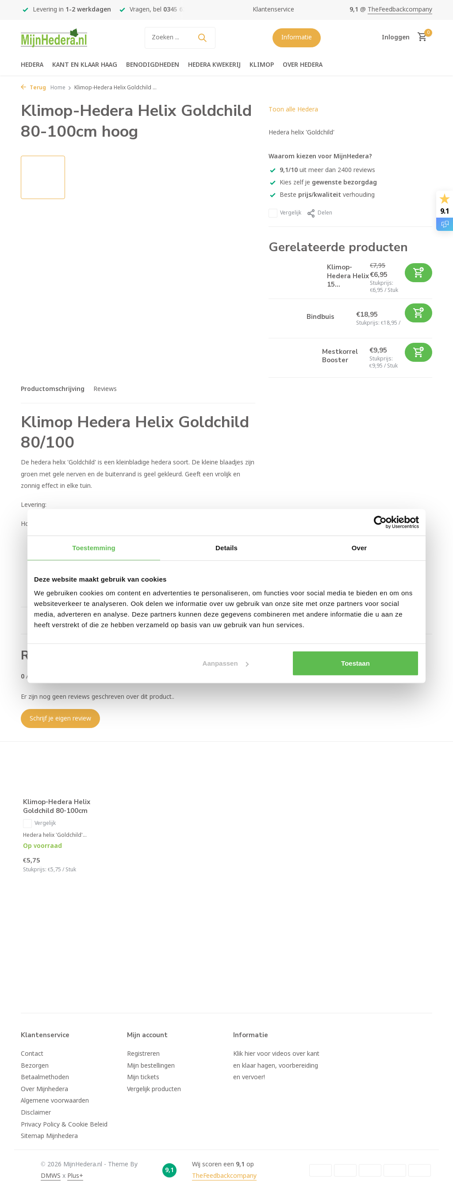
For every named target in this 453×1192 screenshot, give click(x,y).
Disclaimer (36, 1113)
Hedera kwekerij (214, 65)
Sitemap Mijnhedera (49, 1136)
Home (61, 88)
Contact (32, 1054)
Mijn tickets (143, 1077)
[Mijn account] (396, 38)
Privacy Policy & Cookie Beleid (64, 1125)
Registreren (143, 1054)
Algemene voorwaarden (55, 1101)
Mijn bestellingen (151, 1066)
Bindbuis (320, 316)
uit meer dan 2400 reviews (322, 170)
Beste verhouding (322, 195)
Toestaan (355, 663)
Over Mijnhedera (44, 1089)
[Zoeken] (180, 38)
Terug (33, 88)
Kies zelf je (323, 183)
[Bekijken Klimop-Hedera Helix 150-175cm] (294, 278)
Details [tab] (226, 547)
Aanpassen (226, 663)
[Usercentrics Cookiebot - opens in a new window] (380, 522)
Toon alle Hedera (293, 110)
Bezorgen (35, 1066)
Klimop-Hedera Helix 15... (348, 276)
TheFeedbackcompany (400, 10)
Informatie (296, 38)
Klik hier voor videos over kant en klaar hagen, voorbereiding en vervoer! (276, 1065)
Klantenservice (273, 10)
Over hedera (302, 65)
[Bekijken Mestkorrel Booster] (292, 358)
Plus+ (75, 1176)
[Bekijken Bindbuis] (284, 318)
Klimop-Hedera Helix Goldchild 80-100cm (56, 806)
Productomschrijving (52, 389)
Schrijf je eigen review (60, 719)
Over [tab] (359, 547)
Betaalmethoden (45, 1077)
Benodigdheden (152, 65)
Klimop (262, 65)
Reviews (105, 389)
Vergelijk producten (154, 1089)
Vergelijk (285, 213)
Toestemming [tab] (93, 547)
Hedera (32, 65)
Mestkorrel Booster (340, 356)
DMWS (51, 1176)
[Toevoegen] (418, 272)
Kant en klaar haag (84, 65)
